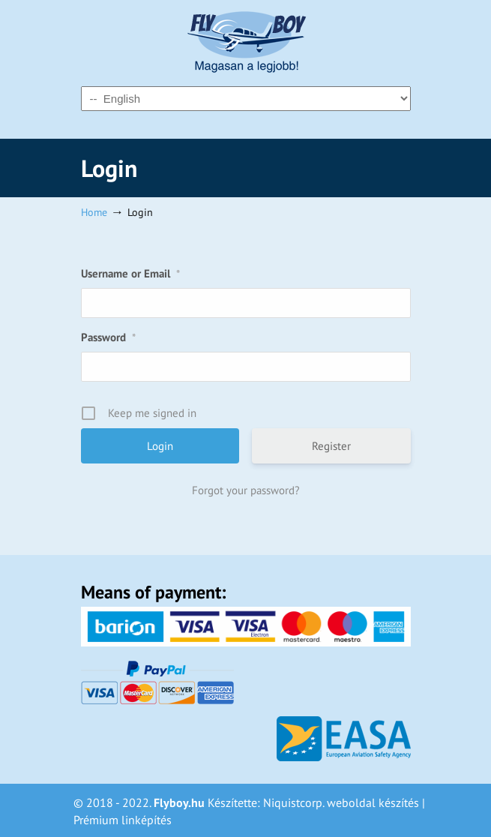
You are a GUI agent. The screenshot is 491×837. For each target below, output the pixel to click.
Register (331, 446)
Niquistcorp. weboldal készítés (341, 802)
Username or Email (130, 273)
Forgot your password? (246, 490)
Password (108, 337)
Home (94, 212)
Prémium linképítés (122, 819)
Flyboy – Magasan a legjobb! (246, 42)
